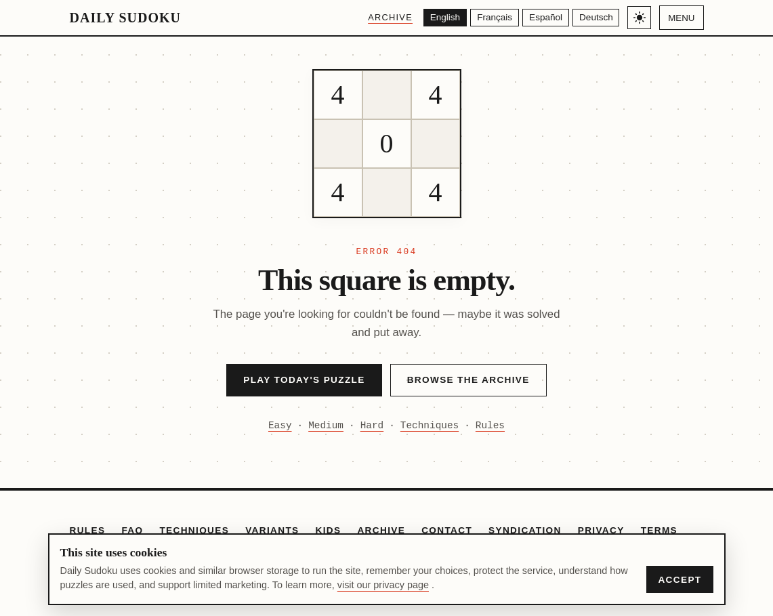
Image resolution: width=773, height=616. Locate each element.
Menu (681, 18)
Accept (679, 580)
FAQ (132, 530)
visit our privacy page (383, 584)
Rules (490, 425)
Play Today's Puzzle (303, 380)
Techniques (429, 425)
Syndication (525, 530)
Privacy (601, 530)
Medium (325, 425)
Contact (446, 530)
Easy (280, 425)
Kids (328, 530)
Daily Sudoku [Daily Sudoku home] (125, 17)
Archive (381, 17)
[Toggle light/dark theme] (639, 18)
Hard (372, 425)
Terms (659, 530)
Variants (272, 530)
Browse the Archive (468, 380)
